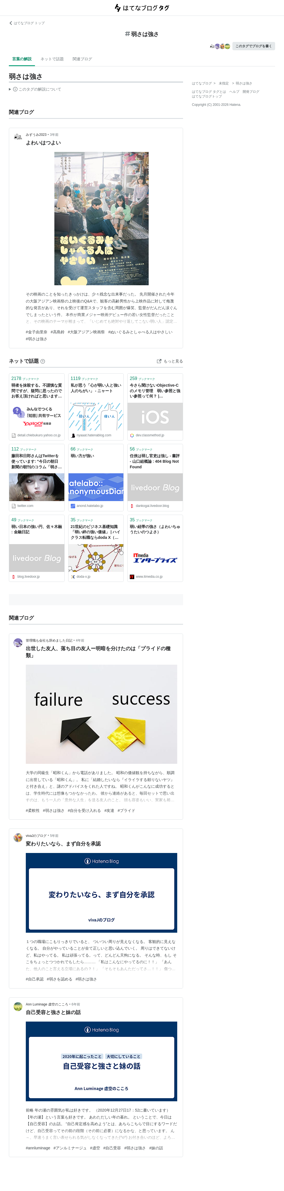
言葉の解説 (22, 59)
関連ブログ (82, 59)
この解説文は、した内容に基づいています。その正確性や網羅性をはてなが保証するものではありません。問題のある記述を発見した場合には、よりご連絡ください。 (35, 90)
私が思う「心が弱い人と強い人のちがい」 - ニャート (96, 388)
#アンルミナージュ (70, 1148)
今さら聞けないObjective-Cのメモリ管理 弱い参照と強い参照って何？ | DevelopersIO (155, 391)
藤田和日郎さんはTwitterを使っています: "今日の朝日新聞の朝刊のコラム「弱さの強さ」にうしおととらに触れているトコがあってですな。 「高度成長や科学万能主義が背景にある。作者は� (36, 462)
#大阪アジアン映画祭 (86, 332)
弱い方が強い (82, 456)
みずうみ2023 (36, 135)
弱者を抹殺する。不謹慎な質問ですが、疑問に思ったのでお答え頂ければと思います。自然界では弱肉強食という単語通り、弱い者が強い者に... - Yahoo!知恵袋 (36, 391)
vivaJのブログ (36, 836)
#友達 (109, 810)
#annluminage (38, 1148)
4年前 (80, 640)
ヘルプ (234, 92)
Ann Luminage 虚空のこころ (47, 1004)
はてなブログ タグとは (209, 92)
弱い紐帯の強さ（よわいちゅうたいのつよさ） (155, 529)
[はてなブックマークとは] (42, 361)
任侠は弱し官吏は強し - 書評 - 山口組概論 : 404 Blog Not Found (155, 461)
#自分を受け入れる (84, 810)
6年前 (76, 1004)
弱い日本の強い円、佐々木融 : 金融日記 (36, 529)
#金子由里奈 (36, 332)
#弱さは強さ (36, 339)
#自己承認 (35, 979)
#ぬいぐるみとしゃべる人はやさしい (140, 332)
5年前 (54, 836)
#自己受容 (112, 1148)
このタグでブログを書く (253, 46)
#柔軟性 (33, 810)
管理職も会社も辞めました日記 (49, 640)
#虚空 (95, 1148)
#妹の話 (156, 1148)
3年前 (54, 135)
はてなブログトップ (207, 96)
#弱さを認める (59, 979)
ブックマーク (25, 378)
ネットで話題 (52, 59)
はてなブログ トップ (27, 23)
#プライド (126, 810)
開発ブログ (251, 92)
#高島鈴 (58, 332)
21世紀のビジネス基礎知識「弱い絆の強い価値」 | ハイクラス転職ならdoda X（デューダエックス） (96, 532)
